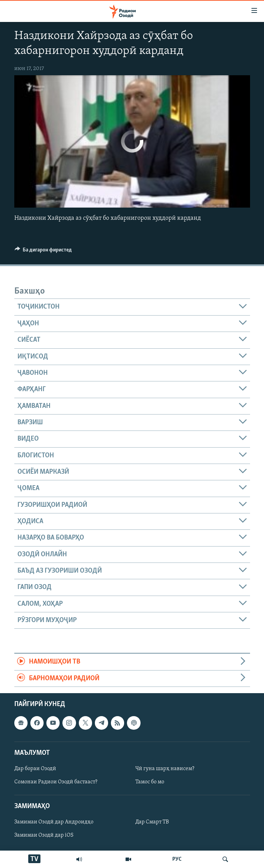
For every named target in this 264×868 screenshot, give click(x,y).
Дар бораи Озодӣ (35, 769)
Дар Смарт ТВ (152, 822)
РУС (177, 859)
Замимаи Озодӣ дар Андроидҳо (53, 822)
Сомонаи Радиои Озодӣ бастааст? (55, 782)
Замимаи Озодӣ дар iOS (44, 835)
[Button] (43, 251)
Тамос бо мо (149, 782)
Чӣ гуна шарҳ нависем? (164, 769)
